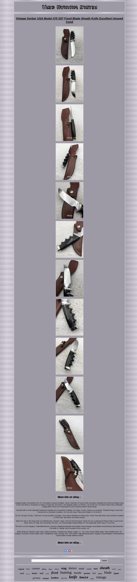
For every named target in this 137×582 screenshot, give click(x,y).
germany (36, 578)
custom (36, 568)
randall (88, 569)
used (22, 573)
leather (55, 577)
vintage (101, 577)
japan (116, 573)
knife (73, 577)
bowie (83, 577)
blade (108, 572)
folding (92, 578)
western (28, 574)
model (47, 573)
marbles (114, 569)
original (21, 569)
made (81, 568)
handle (78, 572)
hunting (66, 572)
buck (28, 569)
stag (63, 568)
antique (57, 569)
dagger (50, 569)
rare (94, 573)
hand (119, 569)
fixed (54, 572)
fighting (44, 569)
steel (41, 573)
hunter (34, 573)
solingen (46, 578)
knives (73, 568)
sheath (105, 568)
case (96, 568)
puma (100, 573)
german (87, 573)
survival (64, 578)
